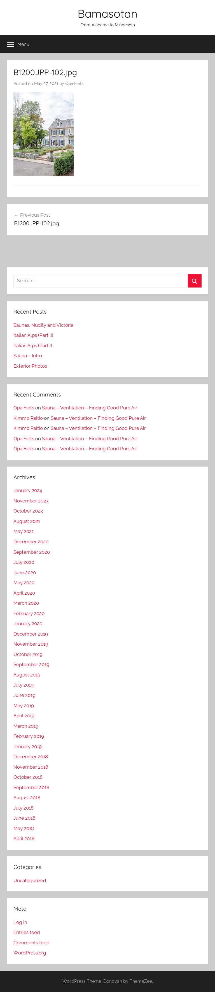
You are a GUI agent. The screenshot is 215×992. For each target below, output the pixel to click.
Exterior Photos (30, 366)
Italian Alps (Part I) (32, 345)
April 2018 (23, 838)
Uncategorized (29, 880)
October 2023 (28, 511)
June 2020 (24, 572)
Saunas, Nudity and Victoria (43, 325)
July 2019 (23, 685)
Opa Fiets (74, 83)
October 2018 (28, 777)
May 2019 (23, 705)
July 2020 (23, 562)
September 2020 (31, 552)
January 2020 (27, 623)
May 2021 (23, 531)
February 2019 (28, 736)
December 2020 (30, 541)
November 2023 (30, 501)
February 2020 (29, 613)
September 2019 (31, 664)
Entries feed (26, 932)
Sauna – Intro (27, 355)
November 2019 (30, 644)
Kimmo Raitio (28, 418)
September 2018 (31, 787)
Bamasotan (107, 13)
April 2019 (23, 715)
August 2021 (26, 521)
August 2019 (26, 675)
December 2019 (30, 634)
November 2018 (30, 767)
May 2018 (23, 828)
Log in (20, 922)
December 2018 (30, 756)
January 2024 (27, 490)
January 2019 (27, 746)
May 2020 (23, 582)
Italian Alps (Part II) (33, 335)
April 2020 (24, 593)
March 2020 (26, 603)
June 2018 (24, 818)
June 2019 (24, 695)
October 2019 (28, 654)
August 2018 (26, 797)
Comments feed (31, 942)
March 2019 (25, 726)
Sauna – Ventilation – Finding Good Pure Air (89, 408)
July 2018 (23, 808)
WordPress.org (29, 953)
